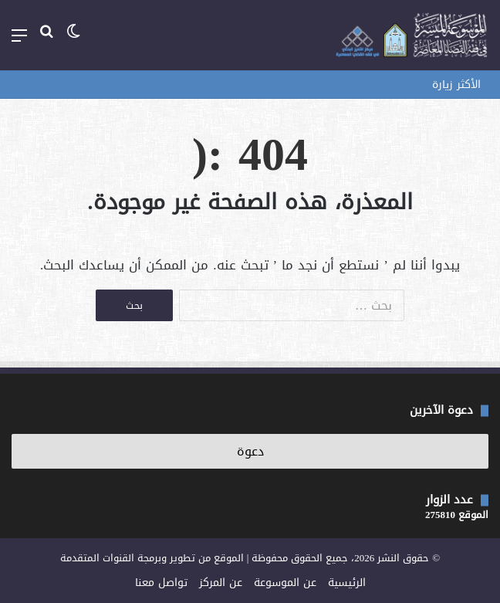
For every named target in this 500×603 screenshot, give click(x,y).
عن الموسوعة (285, 582)
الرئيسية (347, 582)
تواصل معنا (161, 582)
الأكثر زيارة (456, 84)
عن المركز (220, 582)
